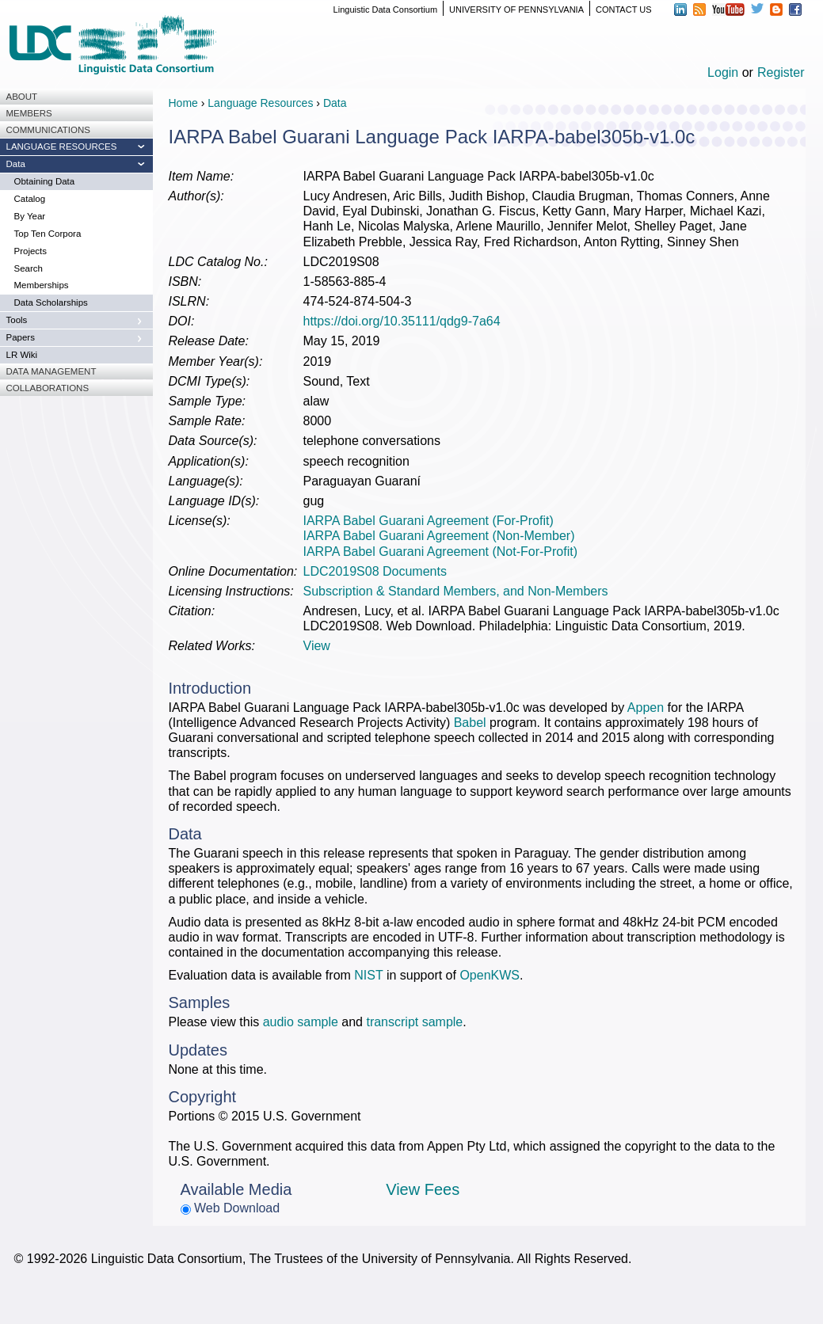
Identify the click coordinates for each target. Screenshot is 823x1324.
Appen (645, 707)
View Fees (422, 1189)
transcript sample (414, 1022)
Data (335, 103)
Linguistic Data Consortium (385, 9)
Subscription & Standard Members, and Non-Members (455, 591)
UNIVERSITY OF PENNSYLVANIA (516, 9)
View (316, 645)
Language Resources (260, 103)
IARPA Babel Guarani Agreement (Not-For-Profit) (440, 551)
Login (722, 72)
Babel (470, 722)
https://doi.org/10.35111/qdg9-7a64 (402, 321)
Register (781, 72)
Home (183, 103)
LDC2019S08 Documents (375, 571)
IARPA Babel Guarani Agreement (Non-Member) (439, 535)
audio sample (300, 1022)
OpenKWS (489, 975)
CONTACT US (624, 9)
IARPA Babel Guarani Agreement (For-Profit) (428, 520)
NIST (368, 975)
